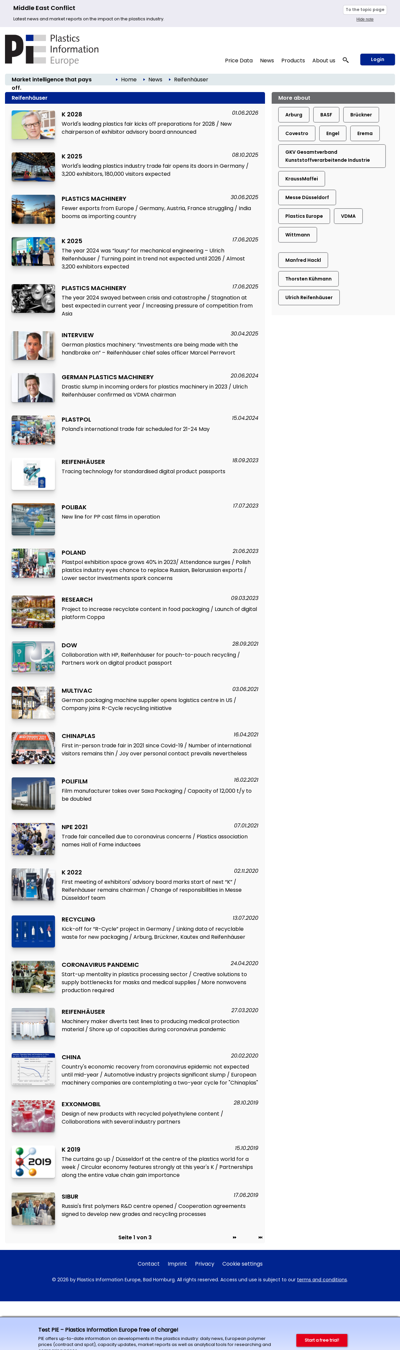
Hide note (364, 19)
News (267, 60)
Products (293, 60)
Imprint (177, 1264)
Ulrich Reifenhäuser (309, 297)
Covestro (296, 133)
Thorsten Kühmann (308, 278)
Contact (149, 1264)
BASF (326, 114)
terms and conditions (322, 1279)
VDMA (348, 216)
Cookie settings (242, 1264)
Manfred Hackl (303, 260)
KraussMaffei (301, 178)
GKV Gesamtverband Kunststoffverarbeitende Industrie (327, 156)
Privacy (204, 1264)
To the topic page (365, 9)
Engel (332, 133)
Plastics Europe (304, 216)
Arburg (293, 114)
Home (129, 79)
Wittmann (297, 234)
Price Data (239, 60)
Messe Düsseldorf (307, 197)
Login (377, 59)
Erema (365, 133)
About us (323, 60)
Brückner (361, 114)
